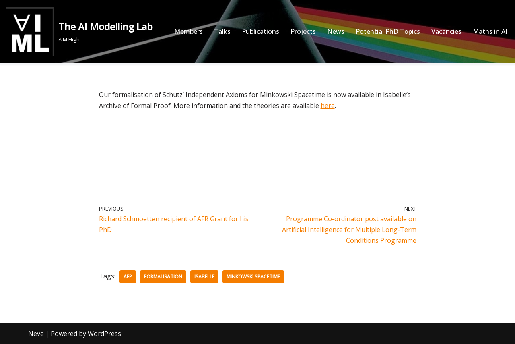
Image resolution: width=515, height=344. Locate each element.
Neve (36, 333)
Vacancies (446, 31)
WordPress (104, 333)
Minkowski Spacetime (253, 276)
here (328, 105)
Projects (303, 31)
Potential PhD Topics (388, 31)
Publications (260, 31)
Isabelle (204, 276)
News (335, 31)
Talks (222, 31)
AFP (128, 276)
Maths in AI (490, 31)
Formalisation (163, 276)
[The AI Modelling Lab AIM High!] (79, 31)
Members (188, 31)
